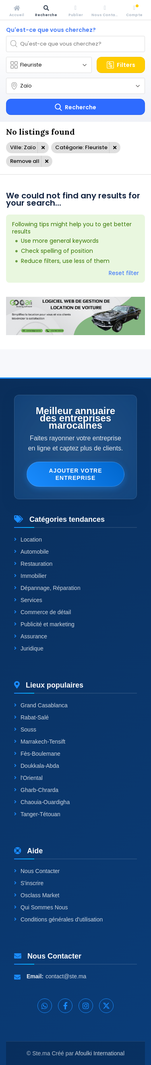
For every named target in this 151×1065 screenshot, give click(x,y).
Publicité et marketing (44, 624)
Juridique (28, 648)
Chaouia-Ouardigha (42, 802)
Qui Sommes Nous (41, 907)
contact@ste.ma (66, 976)
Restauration (33, 564)
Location (28, 539)
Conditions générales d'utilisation (58, 919)
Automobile (31, 551)
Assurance (30, 636)
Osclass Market (36, 895)
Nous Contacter (37, 871)
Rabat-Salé (31, 717)
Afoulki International (99, 1053)
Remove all (24, 161)
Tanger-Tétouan (37, 814)
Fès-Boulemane (37, 753)
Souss (25, 729)
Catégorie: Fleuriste (81, 147)
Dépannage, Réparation (47, 588)
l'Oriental (28, 778)
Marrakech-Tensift (39, 741)
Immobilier (30, 576)
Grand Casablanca (41, 705)
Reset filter (124, 273)
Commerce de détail (42, 612)
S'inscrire (28, 883)
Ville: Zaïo (23, 147)
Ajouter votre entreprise (75, 474)
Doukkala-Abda (36, 766)
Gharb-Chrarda (36, 790)
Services (28, 600)
